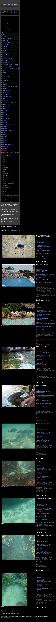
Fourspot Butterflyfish (46, 552)
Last (11, 230)
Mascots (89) (4, 88)
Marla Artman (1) (5, 72)
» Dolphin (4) (4, 46)
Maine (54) (3, 21)
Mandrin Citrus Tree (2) (6, 38)
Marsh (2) (3, 82)
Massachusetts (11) (5, 90)
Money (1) (3, 132)
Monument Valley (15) (6, 155)
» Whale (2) (4, 60)
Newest (2, 211)
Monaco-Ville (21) (5, 128)
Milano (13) (3, 112)
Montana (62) (4, 142)
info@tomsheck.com (5, 207)
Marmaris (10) (4, 74)
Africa (42, 244)
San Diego (46, 274)
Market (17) (3, 70)
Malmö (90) (3, 25)
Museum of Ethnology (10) (7, 201)
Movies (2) (3, 181)
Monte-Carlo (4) (4, 146)
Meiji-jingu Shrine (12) (6, 100)
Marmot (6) (3, 78)
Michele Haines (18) (5, 106)
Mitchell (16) (4, 122)
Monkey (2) (3, 134)
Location (38, 244)
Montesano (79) (4, 150)
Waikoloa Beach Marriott (48, 583)
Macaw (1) (3, 17)
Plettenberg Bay (42, 245)
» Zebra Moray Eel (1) (6, 62)
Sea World (51, 274)
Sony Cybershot (43, 429)
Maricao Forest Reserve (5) (7, 42)
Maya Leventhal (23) (5, 94)
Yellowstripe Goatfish (46, 515)
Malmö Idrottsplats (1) (6, 27)
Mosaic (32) (3, 163)
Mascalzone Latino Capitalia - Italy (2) (9, 86)
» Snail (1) (3, 56)
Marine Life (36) (5, 44)
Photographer (39, 246)
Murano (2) (3, 193)
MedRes (6, 258)
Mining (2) (3, 116)
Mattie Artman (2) (5, 92)
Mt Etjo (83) (4, 185)
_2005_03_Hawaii (45, 441)
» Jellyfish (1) (4, 50)
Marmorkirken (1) (5, 76)
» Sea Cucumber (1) (5, 54)
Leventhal (49, 320)
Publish (37, 249)
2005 (39, 282)
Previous (15, 230)
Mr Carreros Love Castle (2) (7, 183)
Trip (37, 253)
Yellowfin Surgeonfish (46, 440)
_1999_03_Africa (45, 253)
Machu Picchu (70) (5, 19)
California (41, 274)
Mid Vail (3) (4, 108)
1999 (39, 253)
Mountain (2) (4, 177)
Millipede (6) (4, 114)
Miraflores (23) (4, 120)
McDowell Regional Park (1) (7, 96)
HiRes (10, 258)
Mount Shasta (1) (5, 175)
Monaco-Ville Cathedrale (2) (7, 130)
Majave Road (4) (5, 23)
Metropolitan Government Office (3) (9, 102)
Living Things (43, 250)
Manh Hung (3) (4, 40)
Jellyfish (40, 252)
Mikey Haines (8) (5, 110)
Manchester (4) (4, 36)
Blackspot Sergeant (45, 477)
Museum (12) (4, 199)
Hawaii (40, 433)
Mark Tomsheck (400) (6, 66)
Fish (39, 440)
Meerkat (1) (3, 98)
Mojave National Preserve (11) (8, 124)
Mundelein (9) (4, 191)
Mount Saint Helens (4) (6, 173)
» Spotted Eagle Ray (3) (6, 58)
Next (19, 230)
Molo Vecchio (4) (5, 126)
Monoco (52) (4, 138)
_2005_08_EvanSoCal (46, 282)
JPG (43, 242)
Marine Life (49, 588)
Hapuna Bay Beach (47, 433)
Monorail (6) (4, 140)
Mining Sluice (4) (5, 118)
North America (44, 273)
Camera (38, 270)
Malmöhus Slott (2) (5, 29)
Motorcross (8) (4, 167)
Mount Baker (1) (5, 171)
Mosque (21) (4, 165)
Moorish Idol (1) (4, 159)
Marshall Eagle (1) (5, 84)
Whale (39, 281)
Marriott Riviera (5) (5, 80)
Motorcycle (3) (4, 169)
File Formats (39, 242)
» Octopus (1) (4, 52)
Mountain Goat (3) (5, 179)
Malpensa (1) (4, 34)
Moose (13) (3, 161)
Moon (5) (3, 157)
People (41, 320)
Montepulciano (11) (5, 148)
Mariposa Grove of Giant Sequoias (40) (10, 64)
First (8, 230)
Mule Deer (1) (4, 189)
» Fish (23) (3, 48)
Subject (37, 250)
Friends (45, 320)
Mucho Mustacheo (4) (6, 187)
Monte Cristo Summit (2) (6, 144)
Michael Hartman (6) (5, 104)
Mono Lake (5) (4, 136)
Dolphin (40, 319)
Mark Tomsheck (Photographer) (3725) (10, 68)
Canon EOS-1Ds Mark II (45, 270)
